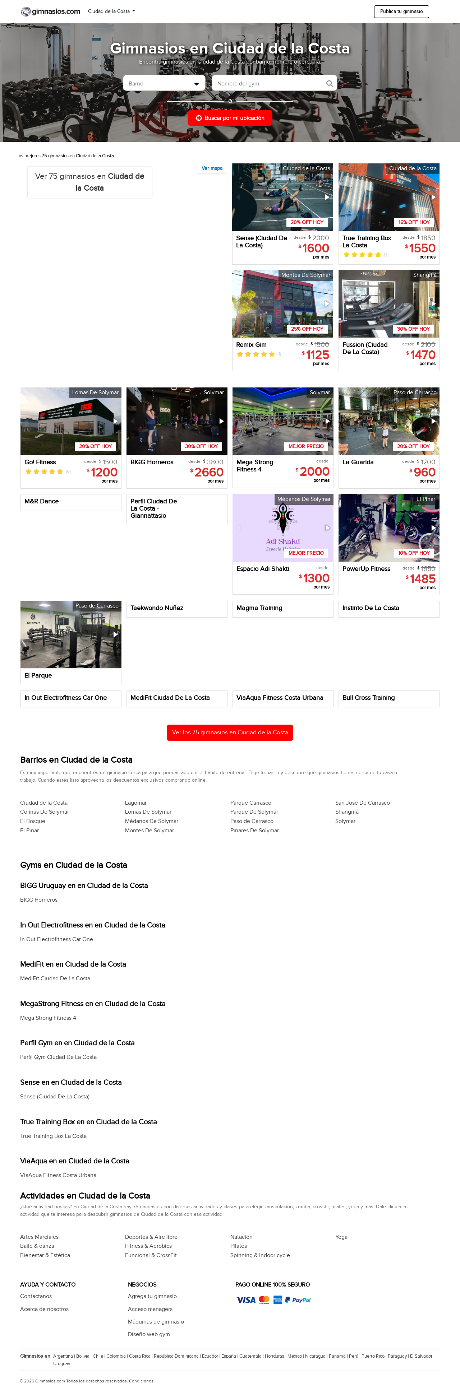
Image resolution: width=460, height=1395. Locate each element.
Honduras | (276, 1356)
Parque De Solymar (254, 812)
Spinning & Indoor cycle (260, 1255)
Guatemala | (252, 1356)
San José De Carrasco (362, 803)
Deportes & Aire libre (151, 1237)
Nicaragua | (317, 1356)
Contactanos (36, 1296)
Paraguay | (399, 1356)
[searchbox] (160, 84)
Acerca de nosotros (44, 1309)
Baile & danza (37, 1246)
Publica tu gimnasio (401, 11)
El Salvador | (423, 1356)
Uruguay (61, 1364)
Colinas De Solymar (44, 812)
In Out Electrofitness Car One (56, 939)
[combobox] (164, 83)
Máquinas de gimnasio (156, 1322)
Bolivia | (84, 1356)
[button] (326, 197)
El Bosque (32, 821)
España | (230, 1356)
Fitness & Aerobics (148, 1246)
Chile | (99, 1356)
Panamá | (339, 1356)
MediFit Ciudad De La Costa (55, 978)
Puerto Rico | (375, 1356)
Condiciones (141, 1381)
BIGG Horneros (39, 900)
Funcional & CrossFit (151, 1255)
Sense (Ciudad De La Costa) (54, 1096)
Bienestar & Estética (45, 1255)
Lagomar (136, 803)
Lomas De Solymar (148, 812)
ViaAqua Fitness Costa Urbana (58, 1175)
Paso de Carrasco (251, 821)
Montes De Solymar (149, 830)
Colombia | (117, 1356)
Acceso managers (150, 1309)
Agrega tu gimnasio (152, 1296)
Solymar (345, 821)
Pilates (238, 1246)
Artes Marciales (39, 1237)
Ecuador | (211, 1356)
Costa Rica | (141, 1356)
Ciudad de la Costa (109, 11)
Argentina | (64, 1356)
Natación (241, 1237)
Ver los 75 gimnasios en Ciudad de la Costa (230, 732)
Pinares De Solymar (254, 830)
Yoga (341, 1237)
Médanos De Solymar (151, 821)
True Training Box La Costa (53, 1136)
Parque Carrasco (250, 803)
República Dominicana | (178, 1356)
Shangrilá (347, 812)
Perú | (355, 1356)
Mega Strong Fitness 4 (48, 1018)
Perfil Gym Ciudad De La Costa (58, 1057)
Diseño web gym (149, 1334)
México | (296, 1356)
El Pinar (29, 830)
